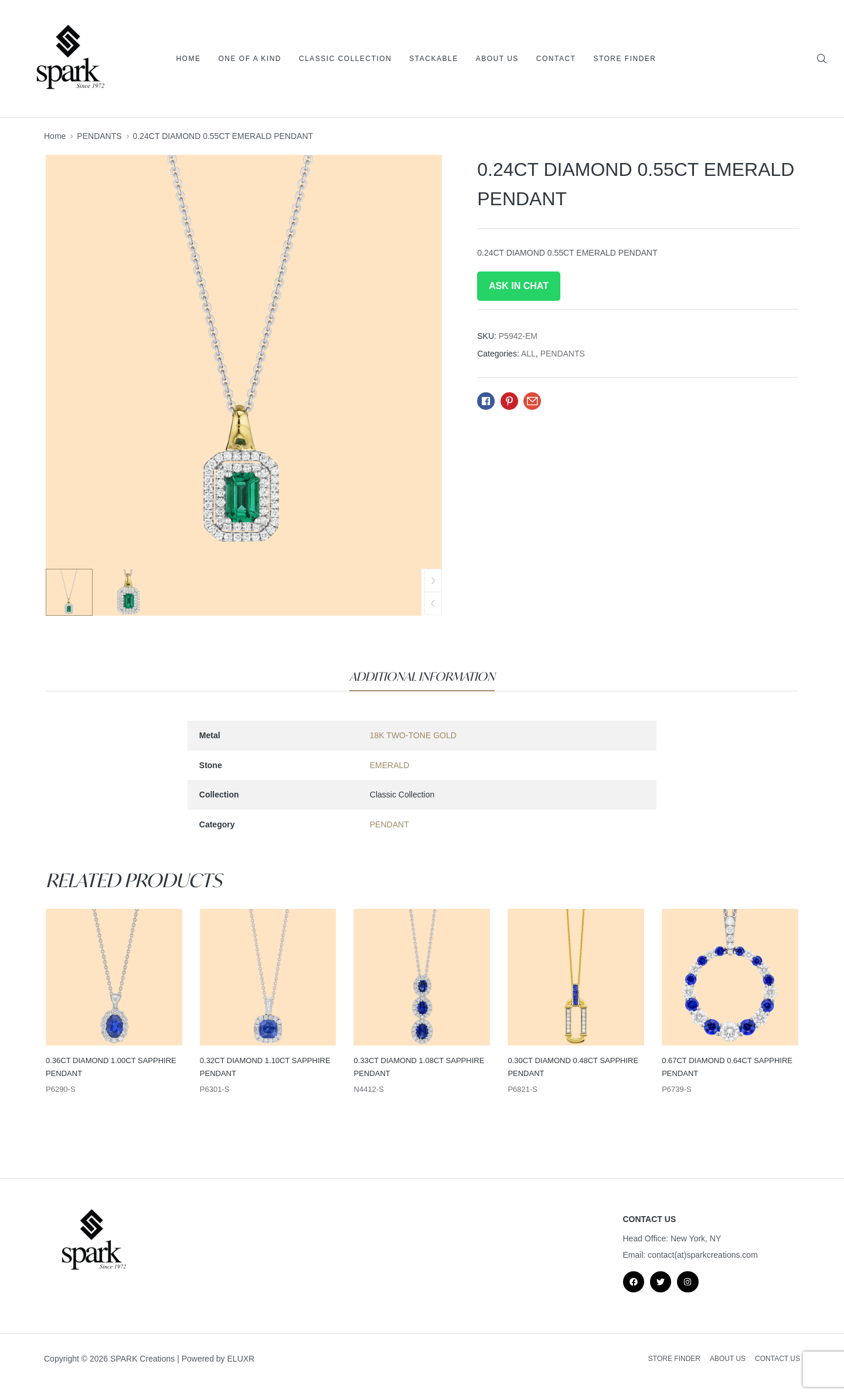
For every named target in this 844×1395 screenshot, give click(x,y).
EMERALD (390, 765)
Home (55, 136)
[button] (433, 603)
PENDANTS (99, 136)
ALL (528, 353)
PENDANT (389, 824)
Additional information (422, 676)
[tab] (422, 677)
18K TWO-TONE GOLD (413, 735)
